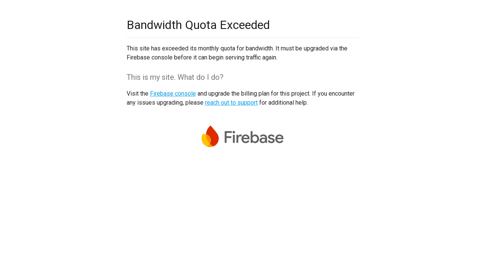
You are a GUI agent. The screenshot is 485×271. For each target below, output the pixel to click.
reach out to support (231, 102)
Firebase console (173, 93)
